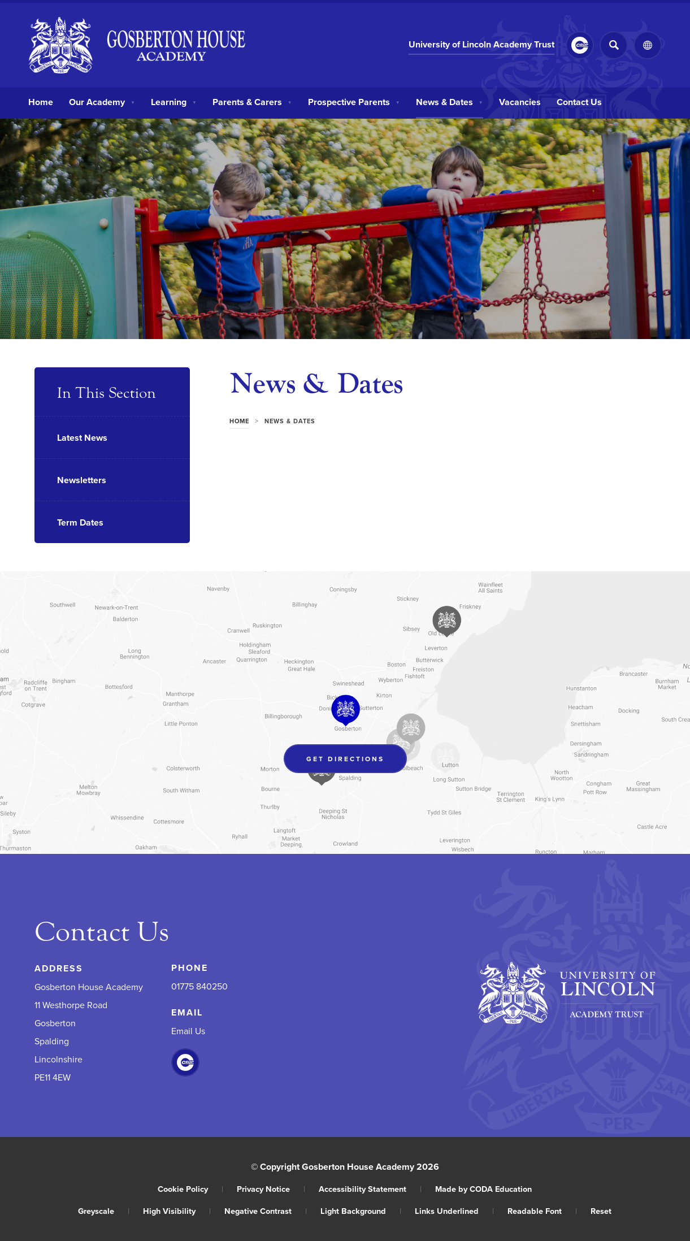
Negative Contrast (265, 1211)
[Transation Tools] (647, 45)
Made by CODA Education (483, 1189)
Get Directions (345, 758)
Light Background (360, 1211)
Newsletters (81, 480)
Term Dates (80, 522)
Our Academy (102, 101)
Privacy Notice (271, 1189)
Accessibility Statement (370, 1189)
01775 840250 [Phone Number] (199, 986)
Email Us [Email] (188, 1031)
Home (40, 101)
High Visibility (177, 1211)
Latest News (82, 437)
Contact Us (579, 101)
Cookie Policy (190, 1189)
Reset (601, 1211)
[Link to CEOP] (580, 45)
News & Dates (449, 101)
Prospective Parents (354, 101)
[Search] (614, 45)
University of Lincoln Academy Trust (481, 44)
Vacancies (520, 101)
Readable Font (542, 1211)
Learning (174, 101)
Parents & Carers (252, 101)
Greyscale (103, 1211)
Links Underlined (454, 1211)
